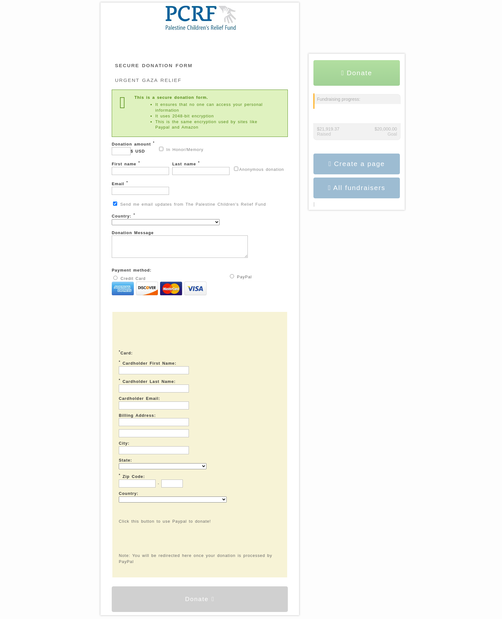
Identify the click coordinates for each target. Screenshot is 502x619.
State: (125, 464)
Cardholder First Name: (147, 366)
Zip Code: (132, 480)
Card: (126, 356)
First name (140, 168)
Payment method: (131, 274)
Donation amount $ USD (133, 148)
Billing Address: (137, 419)
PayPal (241, 280)
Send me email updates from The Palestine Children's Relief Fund (189, 204)
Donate (200, 602)
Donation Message (188, 246)
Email (140, 187)
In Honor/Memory (181, 149)
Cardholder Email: (139, 402)
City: (124, 447)
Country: (166, 219)
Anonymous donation (259, 169)
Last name (201, 168)
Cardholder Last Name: (147, 385)
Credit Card (159, 290)
